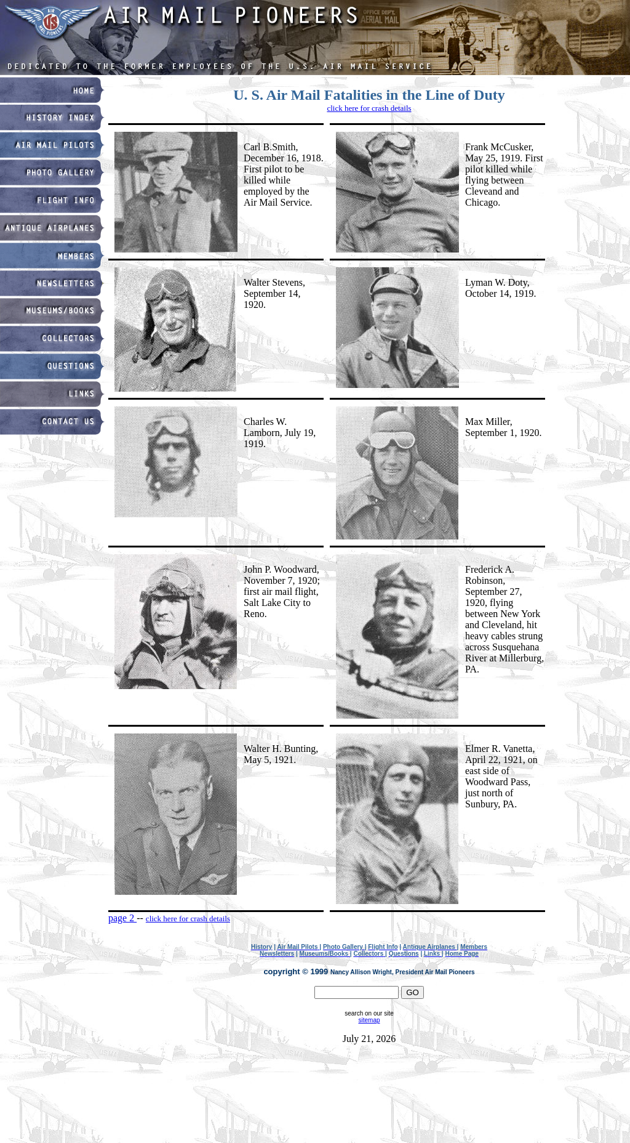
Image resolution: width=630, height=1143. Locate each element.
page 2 (122, 918)
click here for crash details (369, 108)
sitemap (369, 1020)
